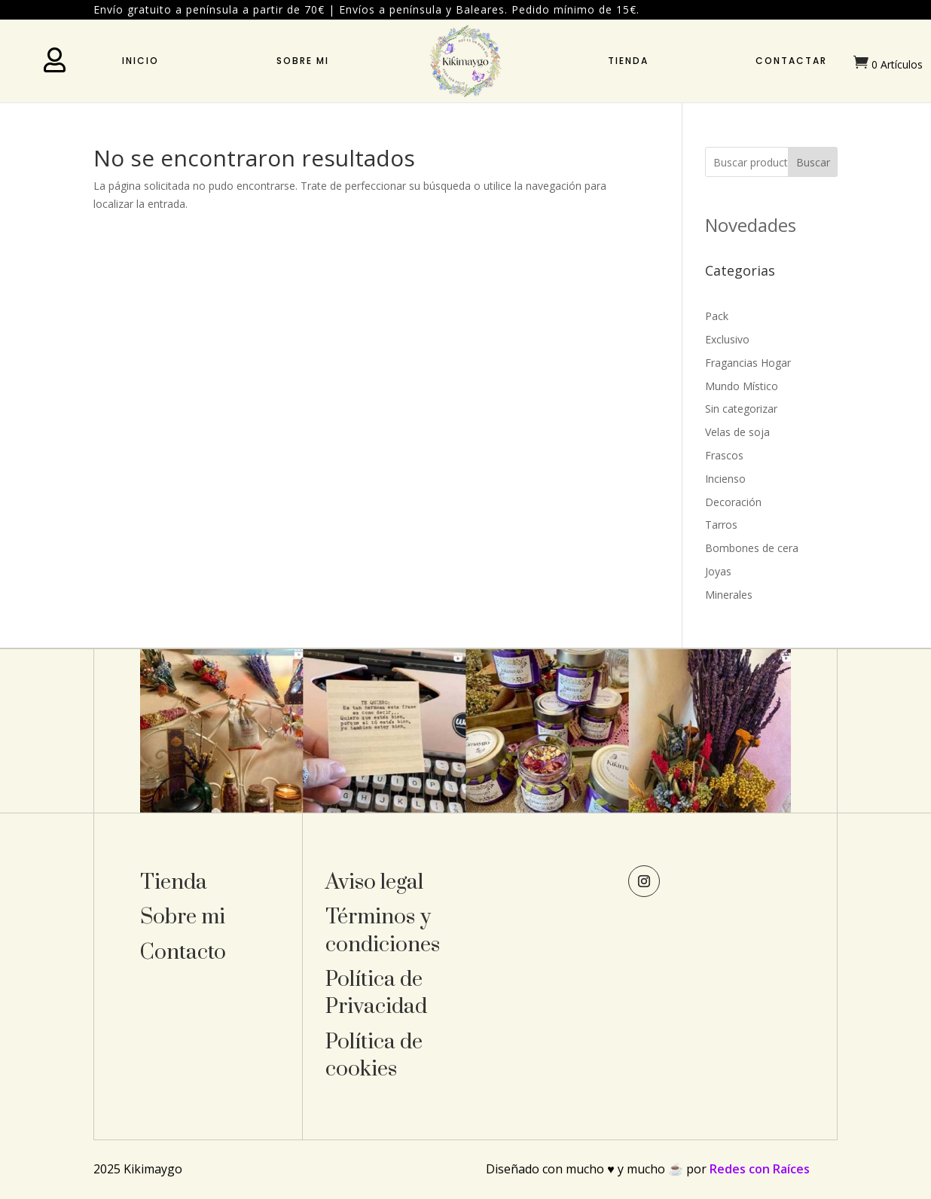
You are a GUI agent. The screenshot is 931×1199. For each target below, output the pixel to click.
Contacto (183, 952)
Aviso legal (374, 882)
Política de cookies (374, 1055)
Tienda (628, 60)
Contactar (791, 60)
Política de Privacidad (376, 993)
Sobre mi (302, 60)
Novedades (750, 224)
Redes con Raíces (760, 1169)
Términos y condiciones (382, 930)
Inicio (140, 60)
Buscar (813, 162)
